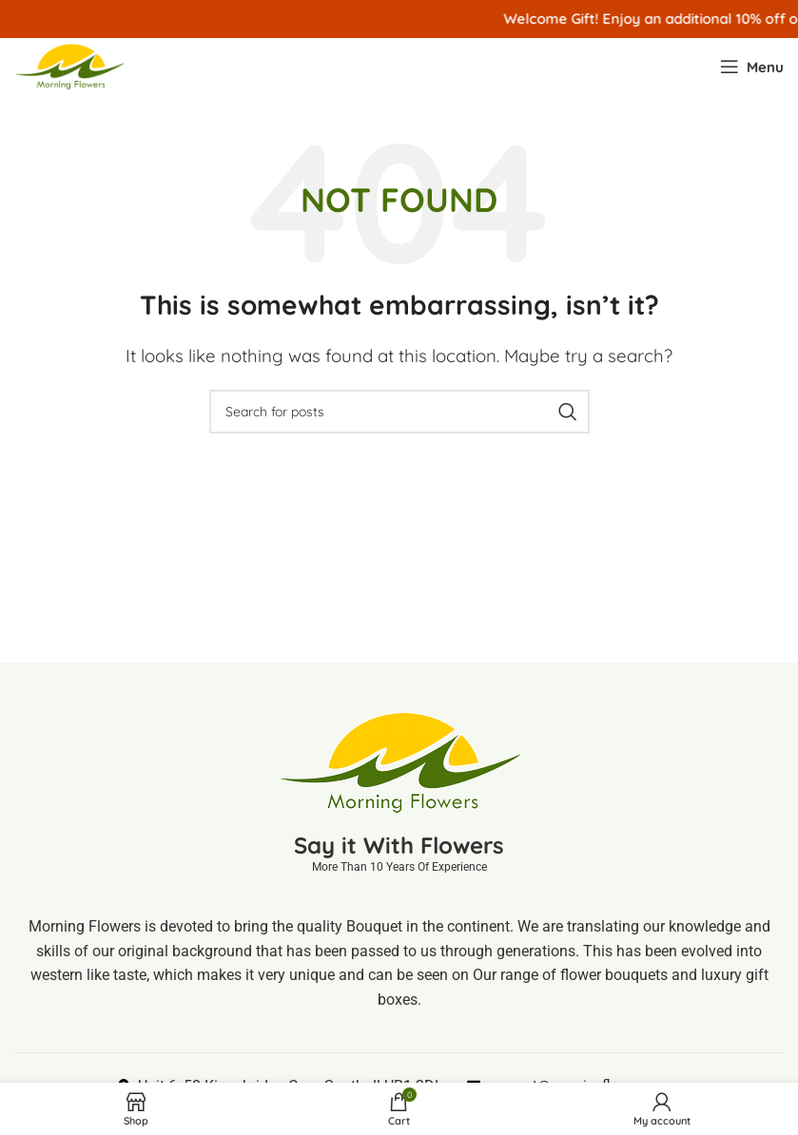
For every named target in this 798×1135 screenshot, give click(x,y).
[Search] (399, 411)
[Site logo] (69, 64)
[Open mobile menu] (751, 67)
